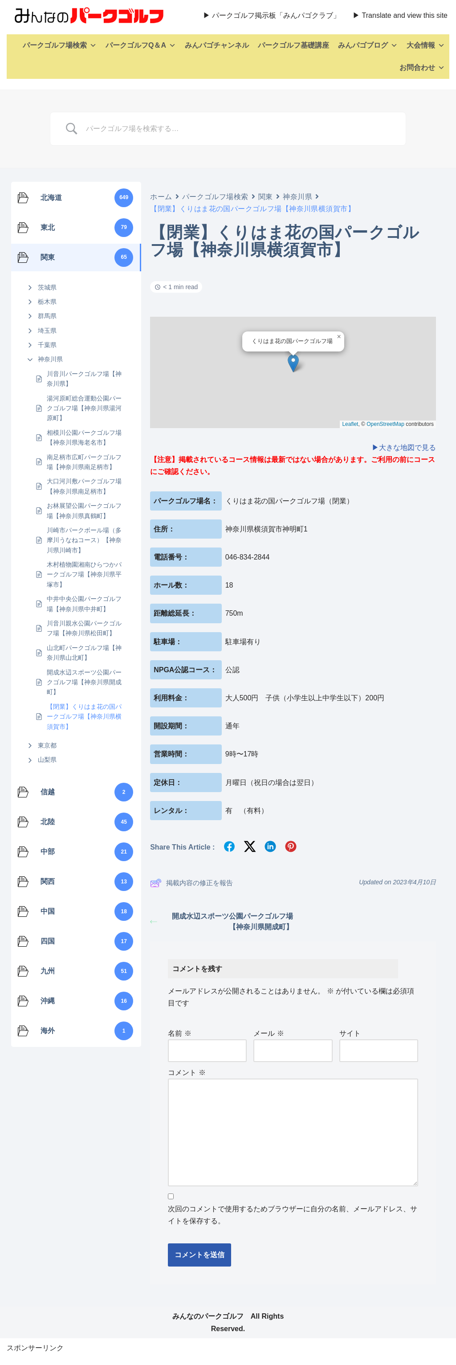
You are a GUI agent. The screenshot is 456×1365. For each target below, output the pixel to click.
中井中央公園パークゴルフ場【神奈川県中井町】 (84, 603)
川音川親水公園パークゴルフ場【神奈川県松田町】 (84, 628)
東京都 (47, 745)
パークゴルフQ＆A (141, 45)
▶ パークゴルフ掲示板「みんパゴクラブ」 (271, 15)
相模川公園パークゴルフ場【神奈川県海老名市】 (84, 437)
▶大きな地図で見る (404, 447)
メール (268, 1033)
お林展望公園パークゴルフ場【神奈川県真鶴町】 (84, 510)
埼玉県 (47, 330)
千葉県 (47, 344)
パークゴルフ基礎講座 (293, 45)
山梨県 (47, 759)
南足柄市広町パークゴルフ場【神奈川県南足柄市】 (84, 462)
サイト (350, 1033)
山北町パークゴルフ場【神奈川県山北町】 (84, 652)
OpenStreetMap (385, 424)
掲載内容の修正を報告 (191, 883)
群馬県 (47, 315)
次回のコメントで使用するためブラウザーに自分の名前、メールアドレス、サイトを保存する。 (292, 1215)
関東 (265, 196)
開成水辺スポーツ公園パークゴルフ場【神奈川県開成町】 (84, 682)
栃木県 (47, 301)
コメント (186, 1072)
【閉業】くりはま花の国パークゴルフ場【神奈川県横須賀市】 (84, 716)
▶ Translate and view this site (400, 15)
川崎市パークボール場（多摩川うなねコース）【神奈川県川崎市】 (84, 540)
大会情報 (426, 45)
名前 (179, 1033)
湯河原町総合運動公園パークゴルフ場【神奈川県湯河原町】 (84, 408)
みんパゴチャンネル (217, 45)
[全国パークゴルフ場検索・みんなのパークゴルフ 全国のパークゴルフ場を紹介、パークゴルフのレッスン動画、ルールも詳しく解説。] (87, 15)
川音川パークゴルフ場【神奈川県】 (84, 378)
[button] (293, 363)
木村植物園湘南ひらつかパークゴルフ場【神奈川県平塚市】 (84, 574)
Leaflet (350, 424)
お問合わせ (422, 68)
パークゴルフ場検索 (60, 45)
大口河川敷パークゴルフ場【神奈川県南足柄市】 (84, 486)
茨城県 (47, 287)
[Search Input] (239, 129)
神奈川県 (50, 359)
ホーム (161, 196)
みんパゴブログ (368, 45)
